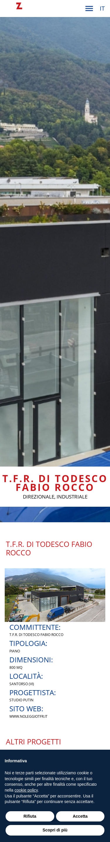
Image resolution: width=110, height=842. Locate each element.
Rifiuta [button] (29, 816)
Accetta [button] (80, 816)
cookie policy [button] (26, 790)
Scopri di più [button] (55, 830)
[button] (89, 8)
